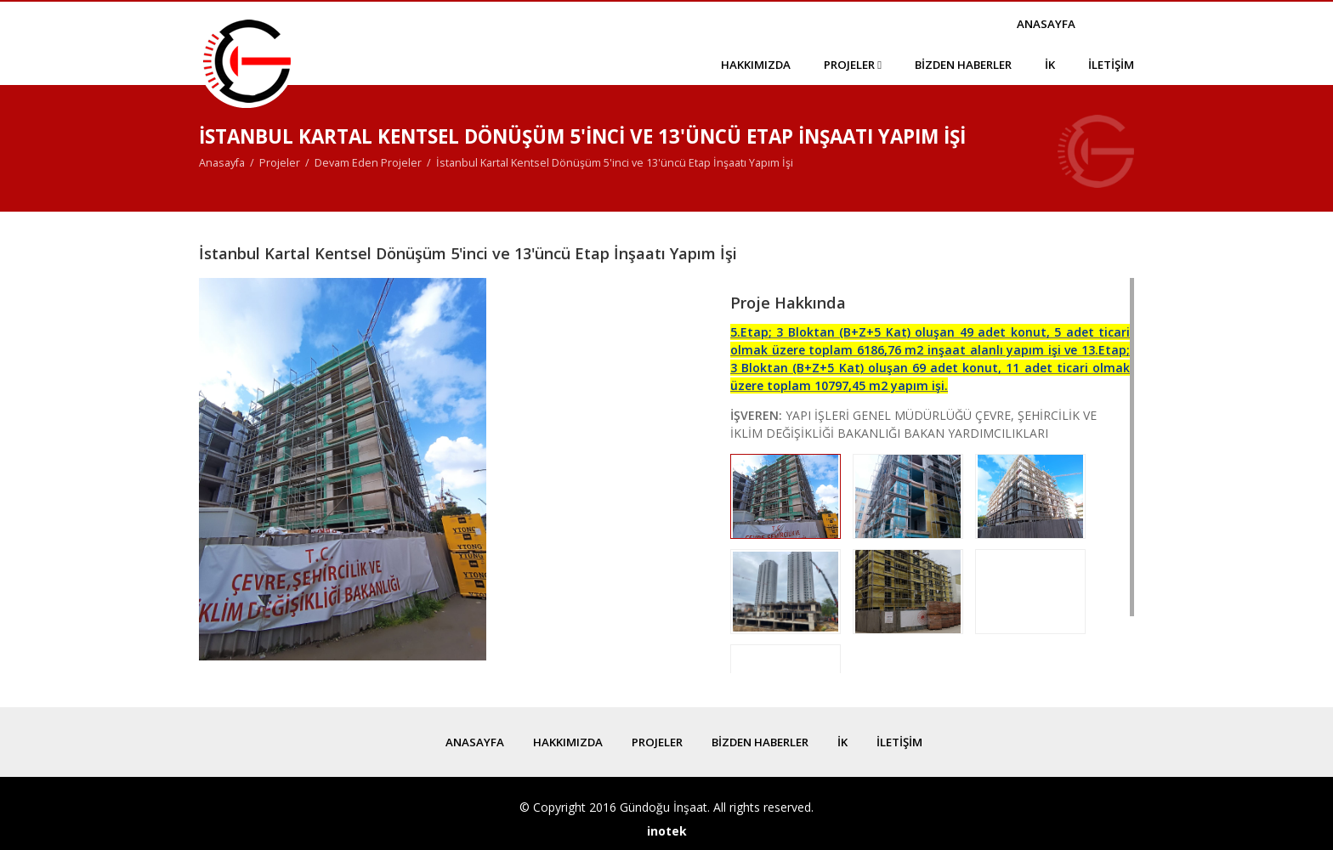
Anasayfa (1046, 24)
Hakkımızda (756, 64)
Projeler (853, 64)
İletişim (1111, 64)
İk (1050, 64)
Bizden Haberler (963, 64)
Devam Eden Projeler (368, 163)
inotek (667, 831)
